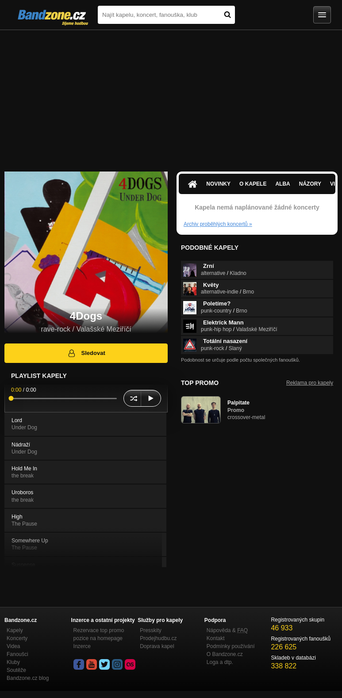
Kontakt (216, 638)
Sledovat (86, 353)
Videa (13, 646)
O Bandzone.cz (225, 654)
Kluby (13, 662)
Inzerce (82, 646)
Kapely (15, 630)
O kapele (252, 184)
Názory (310, 184)
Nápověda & (227, 630)
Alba (282, 184)
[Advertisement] (171, 96)
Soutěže (16, 670)
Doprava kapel (157, 646)
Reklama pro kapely (309, 383)
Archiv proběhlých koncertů (218, 224)
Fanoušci (17, 654)
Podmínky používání (231, 646)
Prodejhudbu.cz (158, 638)
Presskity (150, 630)
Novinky (218, 184)
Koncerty (17, 638)
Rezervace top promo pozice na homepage (98, 634)
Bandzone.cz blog (28, 678)
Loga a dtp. (220, 662)
